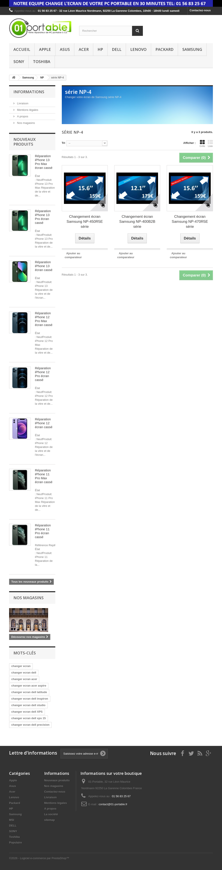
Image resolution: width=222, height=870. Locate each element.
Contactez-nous (200, 10)
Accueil (21, 49)
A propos (22, 116)
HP (100, 49)
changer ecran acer (24, 679)
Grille (202, 143)
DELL (116, 49)
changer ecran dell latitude (29, 692)
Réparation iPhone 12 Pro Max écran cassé (43, 319)
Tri (63, 143)
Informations (28, 91)
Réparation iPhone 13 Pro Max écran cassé (43, 162)
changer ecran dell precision (30, 724)
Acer (84, 49)
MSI (11, 820)
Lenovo (138, 49)
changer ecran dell (23, 672)
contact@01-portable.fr (113, 804)
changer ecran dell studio (28, 705)
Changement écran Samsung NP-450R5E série (85, 222)
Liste (210, 143)
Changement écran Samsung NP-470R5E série (190, 222)
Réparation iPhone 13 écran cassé (43, 266)
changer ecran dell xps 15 (28, 718)
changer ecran (21, 666)
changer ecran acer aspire (28, 685)
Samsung (192, 49)
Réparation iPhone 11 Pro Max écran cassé (43, 476)
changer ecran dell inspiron (29, 698)
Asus (65, 49)
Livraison (22, 103)
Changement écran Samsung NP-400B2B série (137, 222)
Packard (164, 49)
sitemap (49, 820)
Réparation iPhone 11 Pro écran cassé (43, 531)
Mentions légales (27, 109)
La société (51, 814)
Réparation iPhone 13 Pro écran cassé (43, 217)
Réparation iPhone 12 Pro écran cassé (43, 374)
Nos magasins (25, 123)
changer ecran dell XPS (27, 711)
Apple (45, 49)
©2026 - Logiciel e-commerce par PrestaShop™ (39, 858)
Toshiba (41, 61)
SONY (18, 61)
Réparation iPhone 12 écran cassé (43, 423)
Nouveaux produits (24, 142)
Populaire (15, 842)
